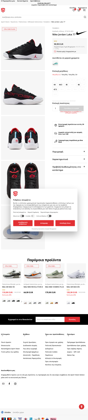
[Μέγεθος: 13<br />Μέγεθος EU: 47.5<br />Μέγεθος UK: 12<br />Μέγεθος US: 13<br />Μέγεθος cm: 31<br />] (55, 89)
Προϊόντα (14, 22)
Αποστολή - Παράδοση (31, 355)
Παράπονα (49, 355)
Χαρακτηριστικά (68, 159)
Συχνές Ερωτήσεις (29, 342)
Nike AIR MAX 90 (8, 287)
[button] (44, 17)
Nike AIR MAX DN (73, 287)
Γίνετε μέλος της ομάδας (10, 352)
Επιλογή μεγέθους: (60, 71)
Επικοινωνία (5, 345)
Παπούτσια (22, 22)
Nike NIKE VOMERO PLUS (54, 287)
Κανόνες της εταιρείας (53, 365)
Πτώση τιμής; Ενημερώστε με (66, 51)
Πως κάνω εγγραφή (30, 349)
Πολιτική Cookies (51, 352)
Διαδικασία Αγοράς (30, 345)
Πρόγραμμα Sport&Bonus (76, 342)
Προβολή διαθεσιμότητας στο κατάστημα (68, 168)
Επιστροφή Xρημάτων (31, 352)
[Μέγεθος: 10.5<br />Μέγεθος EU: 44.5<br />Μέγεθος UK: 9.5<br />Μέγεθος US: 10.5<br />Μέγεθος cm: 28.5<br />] (60, 85)
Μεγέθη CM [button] (73, 74)
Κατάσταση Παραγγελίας (32, 358)
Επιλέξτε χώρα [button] (18, 412)
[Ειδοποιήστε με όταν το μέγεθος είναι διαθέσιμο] (54, 80)
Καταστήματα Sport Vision (10, 349)
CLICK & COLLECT (44, 3)
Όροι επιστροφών (51, 361)
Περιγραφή (68, 151)
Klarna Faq (70, 355)
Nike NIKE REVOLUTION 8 (33, 287)
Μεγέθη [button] (64, 74)
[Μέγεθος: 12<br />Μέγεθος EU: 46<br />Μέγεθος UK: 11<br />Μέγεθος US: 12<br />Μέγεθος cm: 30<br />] (79, 85)
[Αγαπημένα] (73, 10)
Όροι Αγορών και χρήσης (54, 342)
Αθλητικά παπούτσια (35, 22)
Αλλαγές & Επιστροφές (53, 358)
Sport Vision (5, 22)
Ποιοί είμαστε (6, 342)
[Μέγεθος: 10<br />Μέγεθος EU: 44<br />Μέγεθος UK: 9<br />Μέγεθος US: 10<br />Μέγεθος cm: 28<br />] (54, 85)
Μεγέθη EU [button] (56, 74)
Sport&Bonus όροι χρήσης (76, 345)
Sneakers (47, 22)
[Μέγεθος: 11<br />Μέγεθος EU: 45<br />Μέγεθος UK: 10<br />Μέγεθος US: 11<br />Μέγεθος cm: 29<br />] (66, 85)
